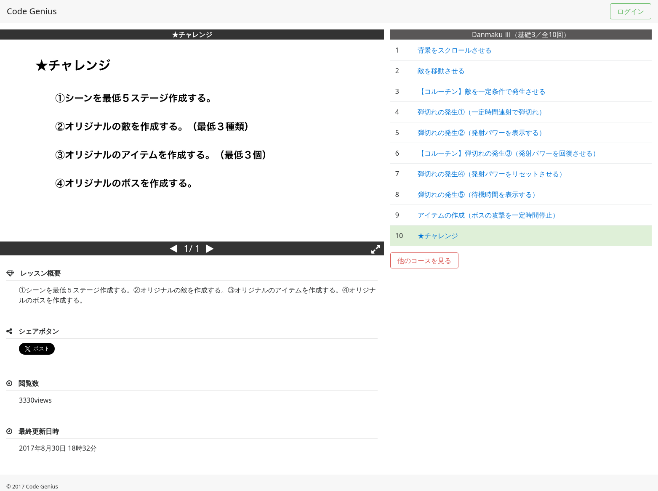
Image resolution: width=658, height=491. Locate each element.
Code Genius (32, 11)
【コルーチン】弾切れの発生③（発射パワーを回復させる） (508, 153)
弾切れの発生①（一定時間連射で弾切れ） (482, 112)
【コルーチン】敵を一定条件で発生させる (482, 91)
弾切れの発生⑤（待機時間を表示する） (478, 194)
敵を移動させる (441, 70)
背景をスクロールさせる (455, 50)
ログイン (630, 11)
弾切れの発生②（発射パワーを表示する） (482, 132)
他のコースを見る (424, 260)
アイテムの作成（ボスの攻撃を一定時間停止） (488, 215)
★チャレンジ (438, 235)
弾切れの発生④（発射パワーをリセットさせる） (492, 173)
